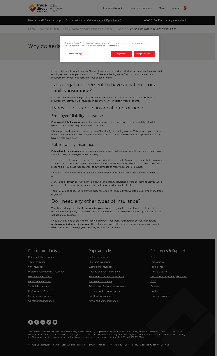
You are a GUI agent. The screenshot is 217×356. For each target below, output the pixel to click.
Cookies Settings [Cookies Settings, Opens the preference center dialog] (75, 54)
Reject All (121, 54)
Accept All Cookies (144, 54)
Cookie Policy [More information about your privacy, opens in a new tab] (113, 45)
